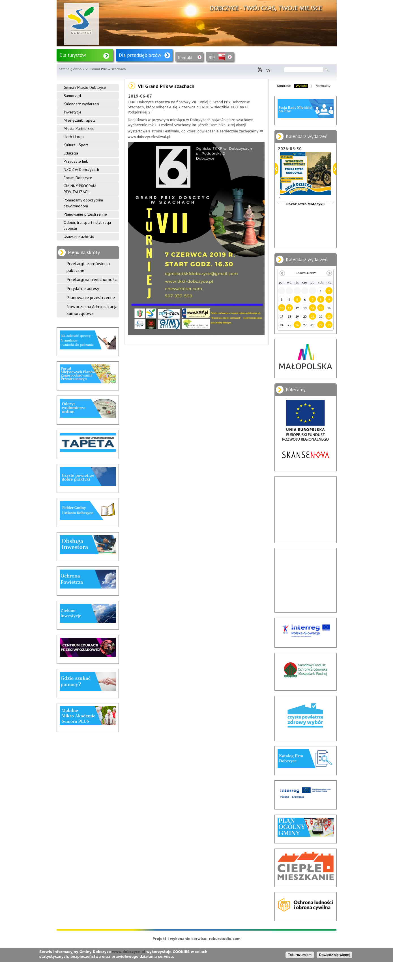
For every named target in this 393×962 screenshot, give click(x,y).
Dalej (334, 169)
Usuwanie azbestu (79, 236)
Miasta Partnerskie (79, 128)
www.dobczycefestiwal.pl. (149, 137)
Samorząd (72, 95)
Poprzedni (276, 169)
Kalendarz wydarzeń (81, 103)
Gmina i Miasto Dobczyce (85, 87)
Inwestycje (72, 112)
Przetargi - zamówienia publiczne (88, 267)
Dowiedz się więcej (334, 955)
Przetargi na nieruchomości (91, 279)
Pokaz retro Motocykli (305, 204)
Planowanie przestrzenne (85, 214)
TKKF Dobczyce (141, 102)
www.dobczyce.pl (128, 952)
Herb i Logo (74, 136)
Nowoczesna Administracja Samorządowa (91, 310)
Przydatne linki (76, 161)
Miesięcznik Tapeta (80, 120)
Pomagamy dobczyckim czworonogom (83, 203)
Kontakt (185, 57)
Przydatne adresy (82, 288)
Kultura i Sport (76, 144)
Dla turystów (72, 55)
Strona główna (70, 69)
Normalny (322, 86)
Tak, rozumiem (300, 955)
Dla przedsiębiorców (140, 55)
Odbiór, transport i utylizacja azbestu (87, 225)
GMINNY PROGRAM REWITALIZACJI (80, 188)
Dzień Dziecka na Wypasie (305, 233)
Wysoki (301, 86)
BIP (212, 57)
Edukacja (71, 153)
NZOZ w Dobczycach (81, 169)
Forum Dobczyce (78, 177)
